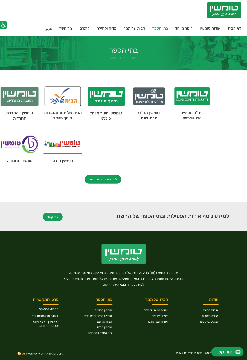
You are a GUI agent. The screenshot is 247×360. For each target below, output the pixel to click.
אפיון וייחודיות (159, 316)
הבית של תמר (104, 321)
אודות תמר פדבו (158, 321)
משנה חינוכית (210, 316)
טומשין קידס (104, 327)
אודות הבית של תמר (156, 310)
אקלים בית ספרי (208, 321)
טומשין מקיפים (103, 310)
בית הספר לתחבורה (100, 333)
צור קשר (228, 352)
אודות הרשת (210, 310)
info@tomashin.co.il (45, 315)
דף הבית (134, 57)
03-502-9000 (49, 309)
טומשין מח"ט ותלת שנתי (97, 316)
